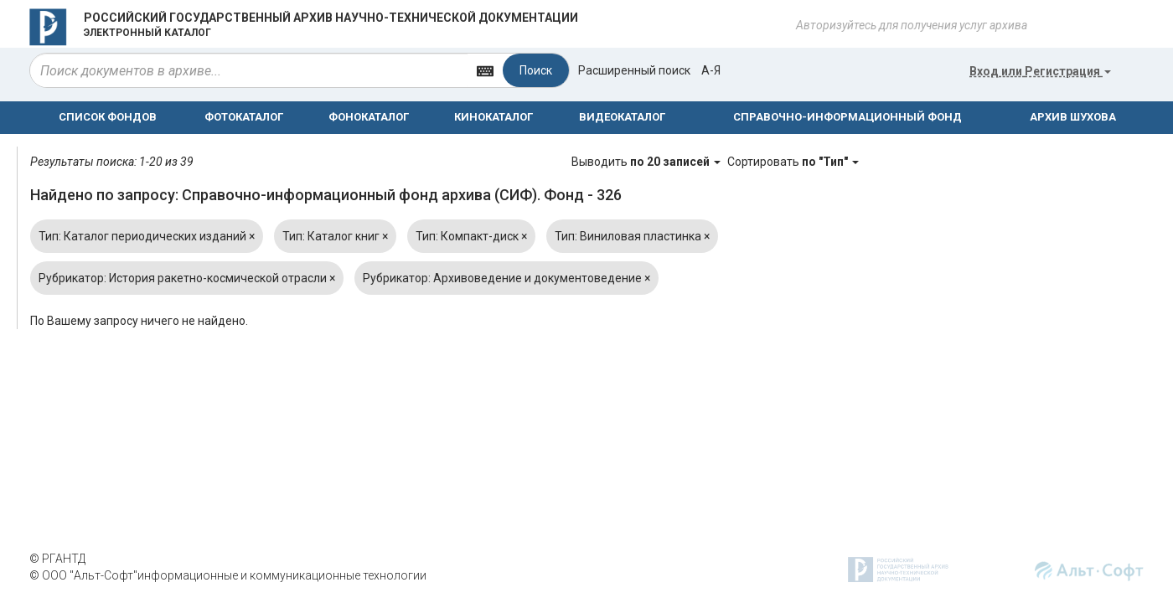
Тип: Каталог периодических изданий (147, 236)
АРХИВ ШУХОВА (1073, 117)
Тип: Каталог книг (335, 236)
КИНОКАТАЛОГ (493, 117)
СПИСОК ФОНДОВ (108, 117)
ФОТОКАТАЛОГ (243, 117)
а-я (711, 70)
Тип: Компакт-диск (471, 236)
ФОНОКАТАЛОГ (368, 117)
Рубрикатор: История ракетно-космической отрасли (187, 278)
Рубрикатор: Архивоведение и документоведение (506, 278)
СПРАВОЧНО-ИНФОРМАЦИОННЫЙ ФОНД (847, 117)
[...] (249, 70)
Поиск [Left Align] (535, 70)
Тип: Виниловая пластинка (632, 236)
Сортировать (793, 161)
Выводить (647, 161)
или (1040, 71)
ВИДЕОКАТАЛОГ (622, 117)
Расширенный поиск (634, 70)
